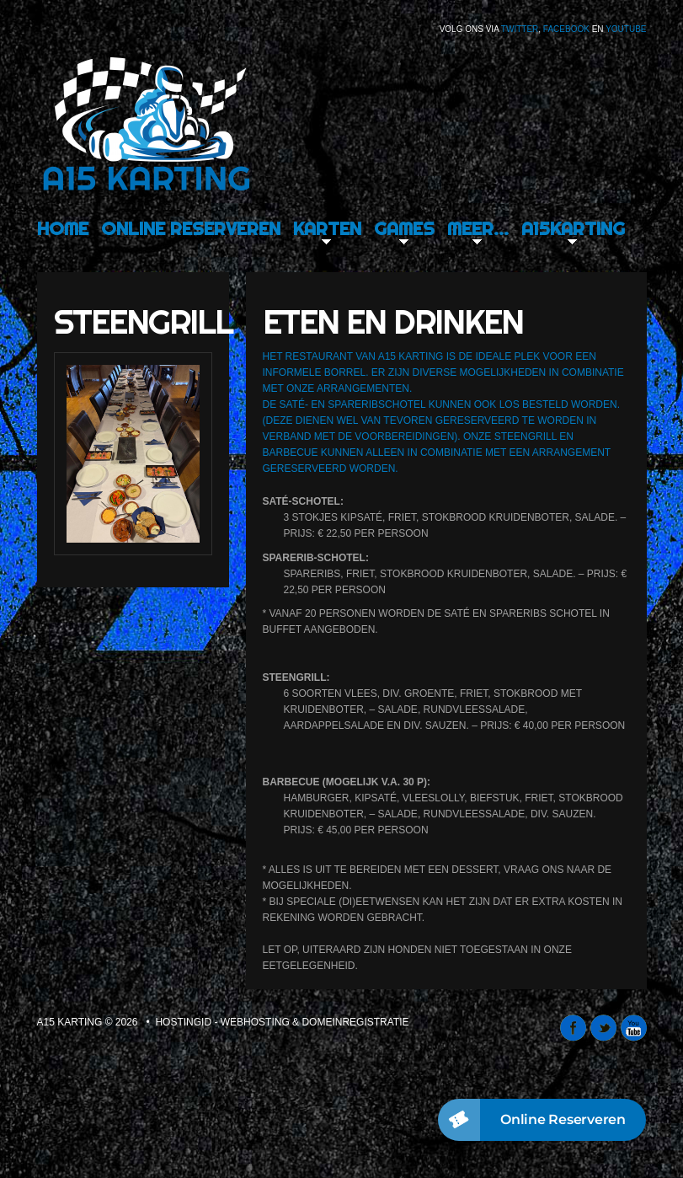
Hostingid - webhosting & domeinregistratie (281, 1022)
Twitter (519, 29)
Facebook (566, 29)
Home (62, 228)
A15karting (573, 228)
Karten (327, 228)
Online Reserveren (190, 228)
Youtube (626, 29)
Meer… (478, 228)
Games (404, 228)
